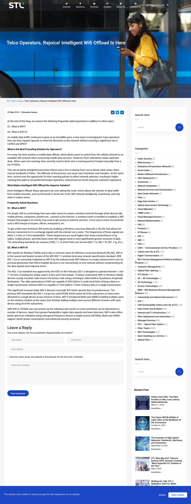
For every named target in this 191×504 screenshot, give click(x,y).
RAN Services (144, 256)
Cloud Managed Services (150, 310)
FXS (140, 318)
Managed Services (147, 414)
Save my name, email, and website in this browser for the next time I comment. (46, 450)
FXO (140, 337)
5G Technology (145, 375)
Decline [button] (162, 495)
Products (142, 322)
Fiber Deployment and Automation (154, 410)
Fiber (140, 291)
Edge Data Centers (146, 295)
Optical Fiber (144, 433)
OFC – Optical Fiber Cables (150, 418)
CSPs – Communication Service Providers (158, 341)
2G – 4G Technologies (148, 372)
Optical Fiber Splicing (148, 364)
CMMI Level (143, 306)
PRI (139, 330)
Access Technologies (148, 379)
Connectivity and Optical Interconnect (155, 390)
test (139, 394)
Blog (20, 194)
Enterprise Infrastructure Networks (154, 260)
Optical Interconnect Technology (153, 299)
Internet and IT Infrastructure (152, 406)
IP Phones (142, 326)
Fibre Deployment (146, 271)
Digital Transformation (148, 349)
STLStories (143, 368)
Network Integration (147, 279)
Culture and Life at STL (149, 345)
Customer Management (149, 360)
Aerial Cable (143, 264)
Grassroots (143, 275)
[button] (67, 5)
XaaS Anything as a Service (151, 429)
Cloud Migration (145, 302)
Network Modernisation (149, 314)
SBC (140, 333)
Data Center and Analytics (150, 402)
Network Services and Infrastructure (155, 283)
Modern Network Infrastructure (153, 268)
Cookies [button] (85, 495)
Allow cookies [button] (177, 495)
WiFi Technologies (146, 425)
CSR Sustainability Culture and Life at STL (158, 398)
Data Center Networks (148, 287)
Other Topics (144, 421)
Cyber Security (145, 252)
